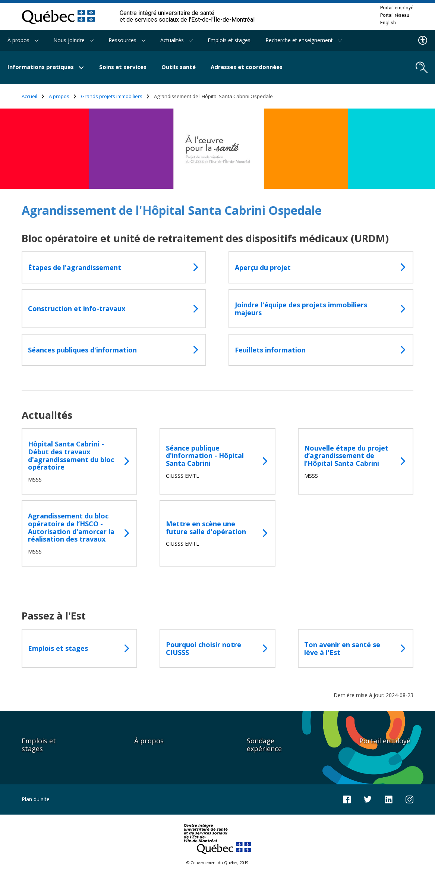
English (388, 22)
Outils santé (178, 66)
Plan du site (36, 799)
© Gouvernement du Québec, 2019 (217, 862)
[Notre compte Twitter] (368, 798)
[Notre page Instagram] (409, 798)
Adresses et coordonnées (247, 66)
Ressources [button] (126, 40)
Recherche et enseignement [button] (303, 40)
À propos (62, 96)
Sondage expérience (264, 744)
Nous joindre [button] (73, 40)
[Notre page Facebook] (347, 798)
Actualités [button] (176, 40)
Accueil (33, 96)
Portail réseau (394, 15)
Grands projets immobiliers (115, 96)
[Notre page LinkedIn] (389, 798)
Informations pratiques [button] (45, 66)
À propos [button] (22, 40)
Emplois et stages (229, 40)
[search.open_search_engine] (421, 67)
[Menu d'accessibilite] (423, 40)
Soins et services (122, 66)
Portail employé (396, 7)
